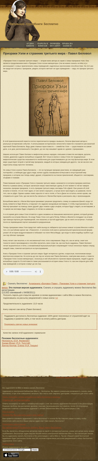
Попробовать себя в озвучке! (14, 424)
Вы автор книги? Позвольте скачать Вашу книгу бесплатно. (32, 427)
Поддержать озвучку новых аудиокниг (20, 324)
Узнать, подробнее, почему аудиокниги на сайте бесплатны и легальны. (31, 397)
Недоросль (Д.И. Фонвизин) (16, 341)
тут (56, 298)
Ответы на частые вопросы (16, 400)
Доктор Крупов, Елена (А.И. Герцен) (20, 345)
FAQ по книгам (55, 44)
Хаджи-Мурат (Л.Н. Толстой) (16, 343)
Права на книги (67, 44)
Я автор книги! (8, 444)
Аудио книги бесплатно (30, 44)
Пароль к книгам (42, 44)
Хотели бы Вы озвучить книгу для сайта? (23, 415)
